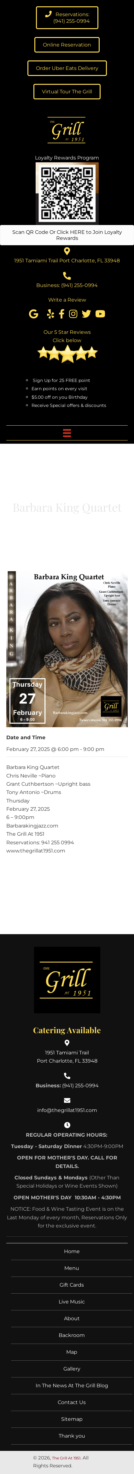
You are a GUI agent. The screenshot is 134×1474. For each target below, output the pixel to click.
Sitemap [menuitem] (72, 1419)
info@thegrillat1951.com (67, 1110)
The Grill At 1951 (66, 1458)
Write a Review (67, 300)
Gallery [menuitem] (71, 1369)
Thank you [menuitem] (72, 1436)
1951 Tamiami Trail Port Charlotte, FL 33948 (67, 261)
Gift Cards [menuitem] (72, 1285)
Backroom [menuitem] (72, 1335)
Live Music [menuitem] (72, 1302)
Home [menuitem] (72, 1251)
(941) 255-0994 (79, 285)
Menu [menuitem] (71, 1268)
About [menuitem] (72, 1318)
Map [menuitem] (71, 1352)
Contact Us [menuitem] (72, 1402)
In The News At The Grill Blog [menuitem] (72, 1386)
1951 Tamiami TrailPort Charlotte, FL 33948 (67, 1057)
